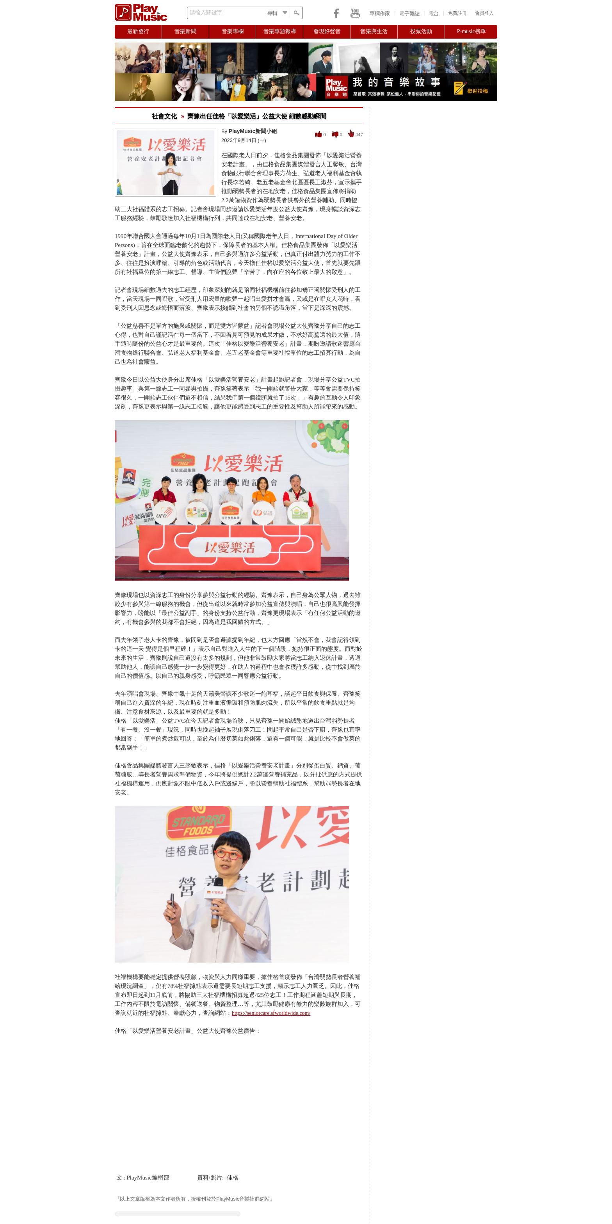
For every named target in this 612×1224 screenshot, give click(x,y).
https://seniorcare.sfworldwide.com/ (271, 1013)
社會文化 (164, 116)
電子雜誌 (409, 13)
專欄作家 (380, 13)
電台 (434, 13)
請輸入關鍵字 (206, 13)
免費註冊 (457, 13)
